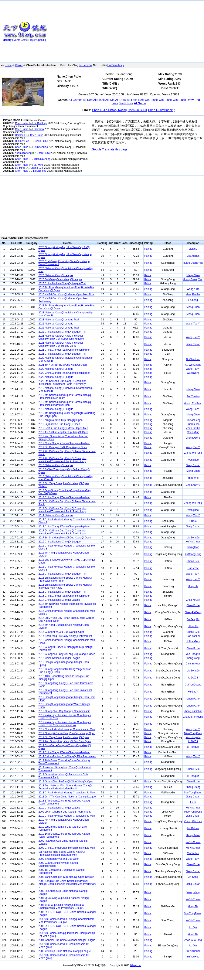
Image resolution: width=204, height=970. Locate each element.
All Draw (120, 100)
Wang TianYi (193, 323)
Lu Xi (193, 802)
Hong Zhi (193, 586)
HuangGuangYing (193, 262)
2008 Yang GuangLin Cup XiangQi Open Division (66, 876)
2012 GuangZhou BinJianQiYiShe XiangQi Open (65, 781)
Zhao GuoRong (193, 940)
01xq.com (135, 965)
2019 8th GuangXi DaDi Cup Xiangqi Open (62, 447)
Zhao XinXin (193, 428)
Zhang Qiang (193, 787)
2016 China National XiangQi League (59, 541)
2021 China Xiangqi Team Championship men (64, 349)
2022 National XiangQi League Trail (58, 327)
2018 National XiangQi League (55, 465)
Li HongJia (193, 746)
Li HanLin (193, 626)
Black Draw (186, 100)
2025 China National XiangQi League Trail (62, 283)
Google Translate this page (109, 149)
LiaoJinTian (193, 255)
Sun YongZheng (193, 792)
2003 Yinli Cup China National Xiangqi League (64, 951)
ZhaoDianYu (193, 484)
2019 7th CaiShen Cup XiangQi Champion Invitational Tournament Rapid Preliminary (62, 460)
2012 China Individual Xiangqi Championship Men (66, 729)
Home (8, 65)
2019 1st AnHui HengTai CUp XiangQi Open (63, 432)
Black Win (157, 100)
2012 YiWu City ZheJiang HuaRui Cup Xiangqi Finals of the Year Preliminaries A (64, 724)
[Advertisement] (94, 32)
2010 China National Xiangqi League (59, 807)
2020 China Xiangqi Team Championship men (64, 372)
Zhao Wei (193, 477)
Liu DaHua (193, 828)
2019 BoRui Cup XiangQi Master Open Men (63, 428)
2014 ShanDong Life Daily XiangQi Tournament (65, 635)
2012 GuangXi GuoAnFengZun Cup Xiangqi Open (66, 733)
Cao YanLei (193, 635)
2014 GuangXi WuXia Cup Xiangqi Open (61, 631)
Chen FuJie (193, 561)
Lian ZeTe (193, 568)
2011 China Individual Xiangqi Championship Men (66, 792)
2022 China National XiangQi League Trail (62, 331)
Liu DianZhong (115, 65)
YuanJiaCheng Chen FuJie (32, 153)
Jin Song (193, 876)
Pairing (148, 248)
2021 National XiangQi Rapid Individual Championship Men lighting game (60, 344)
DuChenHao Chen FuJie (31, 141)
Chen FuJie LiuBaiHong (31, 123)
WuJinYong (193, 372)
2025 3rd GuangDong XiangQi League (60, 279)
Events (16, 39)
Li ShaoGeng (193, 420)
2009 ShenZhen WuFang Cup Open (58, 858)
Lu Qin (193, 927)
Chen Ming (193, 432)
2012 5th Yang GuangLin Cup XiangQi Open (63, 737)
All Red (87, 100)
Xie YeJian (193, 853)
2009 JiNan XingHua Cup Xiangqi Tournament (64, 811)
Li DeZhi (193, 677)
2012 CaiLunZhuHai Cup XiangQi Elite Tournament (67, 756)
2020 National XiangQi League (55, 368)
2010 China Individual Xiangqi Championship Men (66, 815)
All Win (110, 100)
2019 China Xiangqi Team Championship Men (64, 443)
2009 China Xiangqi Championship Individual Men (66, 847)
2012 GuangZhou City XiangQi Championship (64, 711)
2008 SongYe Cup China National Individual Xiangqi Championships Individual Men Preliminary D (67, 883)
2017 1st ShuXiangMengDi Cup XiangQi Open (64, 537)
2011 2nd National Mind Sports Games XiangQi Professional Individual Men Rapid (65, 787)
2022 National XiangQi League (55, 323)
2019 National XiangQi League (55, 409)
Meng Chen (193, 275)
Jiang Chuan (193, 344)
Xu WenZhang (193, 364)
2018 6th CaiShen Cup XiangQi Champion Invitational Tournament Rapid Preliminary (62, 510)
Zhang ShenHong (193, 716)
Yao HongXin (193, 654)
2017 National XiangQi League (55, 515)
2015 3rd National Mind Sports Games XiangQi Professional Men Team (65, 579)
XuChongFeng (193, 554)
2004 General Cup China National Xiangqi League (66, 940)
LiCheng (193, 300)
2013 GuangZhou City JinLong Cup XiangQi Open (66, 654)
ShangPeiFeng (193, 612)
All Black (99, 100)
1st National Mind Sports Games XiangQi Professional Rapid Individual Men (61, 853)
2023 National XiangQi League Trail (58, 319)
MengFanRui (193, 294)
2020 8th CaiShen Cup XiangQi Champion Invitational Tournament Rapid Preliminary (62, 382)
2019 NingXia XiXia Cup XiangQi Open (60, 420)
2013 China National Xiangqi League (59, 658)
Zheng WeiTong (193, 452)
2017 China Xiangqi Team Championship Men (64, 526)
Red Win (144, 100)
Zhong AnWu (193, 835)
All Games (75, 100)
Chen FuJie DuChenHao (31, 147)
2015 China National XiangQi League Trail (62, 573)
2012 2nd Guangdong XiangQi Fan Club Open (64, 741)
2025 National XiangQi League (55, 275)
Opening (41, 39)
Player (32, 39)
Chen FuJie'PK (137, 110)
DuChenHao (193, 359)
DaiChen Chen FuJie (29, 135)
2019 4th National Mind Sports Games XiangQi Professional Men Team (64, 396)
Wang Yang (193, 658)
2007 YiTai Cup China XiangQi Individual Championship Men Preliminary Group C (61, 906)
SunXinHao (193, 396)
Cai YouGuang (193, 684)
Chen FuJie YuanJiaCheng (32, 158)
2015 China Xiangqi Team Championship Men (64, 595)
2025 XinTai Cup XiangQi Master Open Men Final (66, 294)
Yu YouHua (193, 956)
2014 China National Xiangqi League (59, 599)
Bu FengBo (85, 65)
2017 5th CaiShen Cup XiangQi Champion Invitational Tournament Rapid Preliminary (62, 532)
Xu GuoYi (193, 691)
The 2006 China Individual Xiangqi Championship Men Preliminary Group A (66, 920)
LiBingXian (193, 547)
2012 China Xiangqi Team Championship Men (64, 752)
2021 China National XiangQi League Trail (62, 353)
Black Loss (126, 103)
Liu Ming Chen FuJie (29, 167)
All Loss (132, 100)
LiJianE (193, 248)
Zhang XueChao (193, 711)
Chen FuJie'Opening (161, 110)
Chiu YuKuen (193, 663)
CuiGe (193, 521)
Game (24, 39)
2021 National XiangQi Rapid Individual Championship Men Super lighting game (61, 337)
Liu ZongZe (193, 537)
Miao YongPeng (193, 733)
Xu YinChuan (193, 541)
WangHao (193, 459)
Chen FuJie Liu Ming (29, 164)
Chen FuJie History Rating (109, 110)
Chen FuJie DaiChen (29, 129)
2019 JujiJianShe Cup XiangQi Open (59, 424)
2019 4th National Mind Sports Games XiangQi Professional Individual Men (64, 403)
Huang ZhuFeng (193, 403)
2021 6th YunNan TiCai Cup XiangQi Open (62, 364)
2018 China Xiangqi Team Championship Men (64, 497)
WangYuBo (193, 288)
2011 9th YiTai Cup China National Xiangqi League (67, 796)
